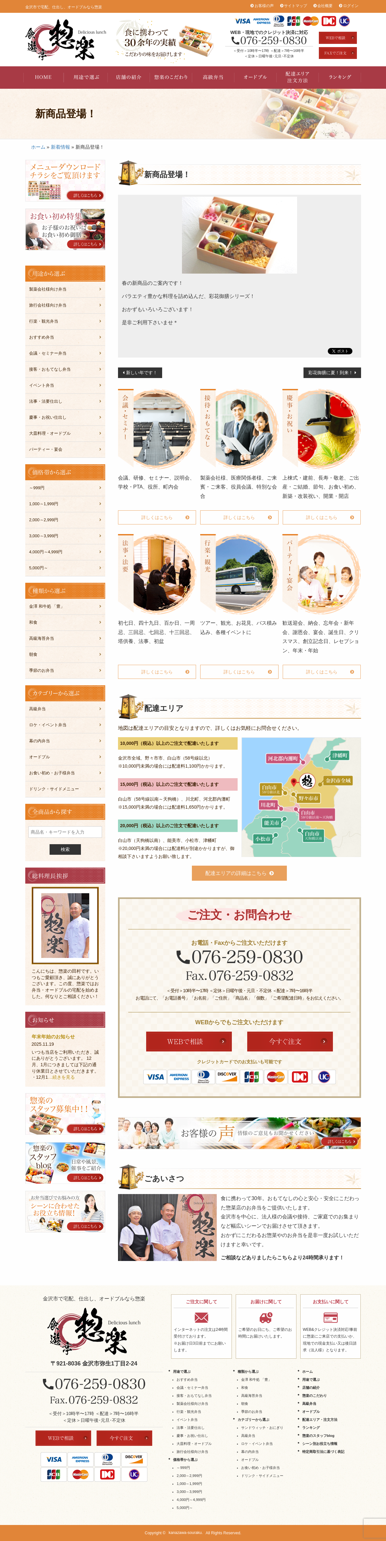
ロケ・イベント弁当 (48, 724)
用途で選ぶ (87, 77)
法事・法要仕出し (45, 401)
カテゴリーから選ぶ (253, 1420)
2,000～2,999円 (43, 519)
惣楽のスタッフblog (318, 1436)
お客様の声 (264, 6)
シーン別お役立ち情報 (319, 1444)
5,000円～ (38, 567)
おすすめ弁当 (41, 337)
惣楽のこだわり (171, 77)
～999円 (36, 487)
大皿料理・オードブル (50, 433)
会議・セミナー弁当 (48, 353)
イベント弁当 (41, 385)
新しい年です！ (141, 372)
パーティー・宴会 (45, 449)
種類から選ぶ (248, 1371)
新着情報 (60, 147)
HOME (44, 77)
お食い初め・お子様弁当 (52, 772)
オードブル (255, 77)
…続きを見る (61, 1077)
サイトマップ (295, 6)
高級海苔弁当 (41, 638)
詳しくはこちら (157, 517)
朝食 (33, 654)
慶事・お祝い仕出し (48, 417)
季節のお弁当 (41, 670)
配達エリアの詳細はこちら (236, 873)
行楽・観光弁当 (43, 321)
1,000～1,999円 (43, 503)
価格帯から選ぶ (185, 1460)
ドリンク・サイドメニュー (54, 789)
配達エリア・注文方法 (298, 77)
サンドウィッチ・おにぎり (262, 1428)
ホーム (38, 147)
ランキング (340, 77)
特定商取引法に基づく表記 (323, 1452)
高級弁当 (213, 77)
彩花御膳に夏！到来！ (330, 372)
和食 (33, 622)
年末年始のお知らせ (53, 1036)
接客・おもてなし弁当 (50, 369)
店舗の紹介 (129, 77)
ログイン (350, 6)
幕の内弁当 (39, 740)
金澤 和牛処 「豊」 (47, 606)
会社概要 (325, 6)
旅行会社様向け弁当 (48, 305)
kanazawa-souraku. (186, 1533)
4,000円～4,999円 (45, 551)
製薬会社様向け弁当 (48, 289)
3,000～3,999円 (43, 535)
